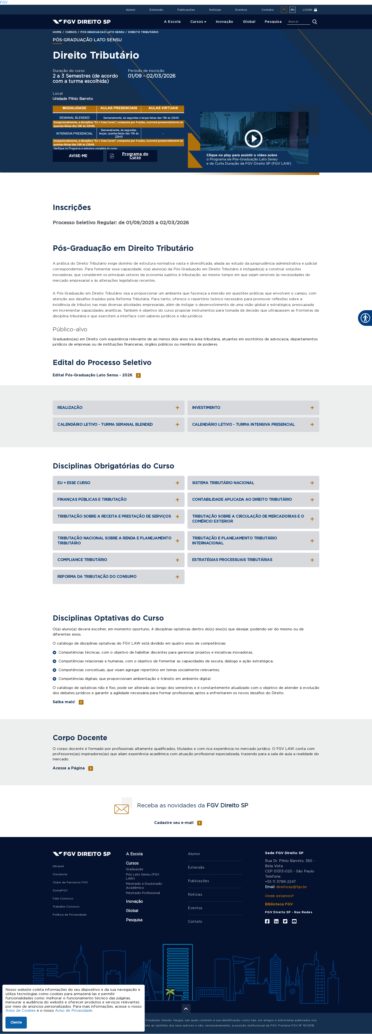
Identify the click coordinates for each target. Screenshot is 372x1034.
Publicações (186, 9)
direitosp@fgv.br (291, 887)
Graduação (134, 869)
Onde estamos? (279, 896)
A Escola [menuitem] (172, 21)
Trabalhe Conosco (66, 906)
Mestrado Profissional (143, 893)
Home (57, 32)
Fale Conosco (63, 898)
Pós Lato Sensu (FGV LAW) (142, 876)
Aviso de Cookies (20, 1010)
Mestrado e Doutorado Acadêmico (144, 885)
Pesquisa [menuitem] (273, 21)
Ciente (16, 1022)
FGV (4, 2)
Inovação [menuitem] (224, 21)
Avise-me (78, 156)
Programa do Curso (135, 155)
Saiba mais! (64, 702)
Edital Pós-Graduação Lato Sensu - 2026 (92, 375)
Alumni (130, 9)
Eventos (241, 9)
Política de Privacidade (70, 914)
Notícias (215, 9)
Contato (267, 9)
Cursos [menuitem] (196, 21)
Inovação (134, 901)
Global (132, 911)
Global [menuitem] (249, 21)
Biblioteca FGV (279, 904)
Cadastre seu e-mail (174, 823)
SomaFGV (60, 890)
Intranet (58, 866)
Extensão (156, 9)
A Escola (134, 854)
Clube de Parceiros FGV (70, 882)
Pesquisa (134, 920)
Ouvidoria (60, 874)
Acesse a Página (69, 768)
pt (284, 10)
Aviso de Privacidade (73, 1010)
